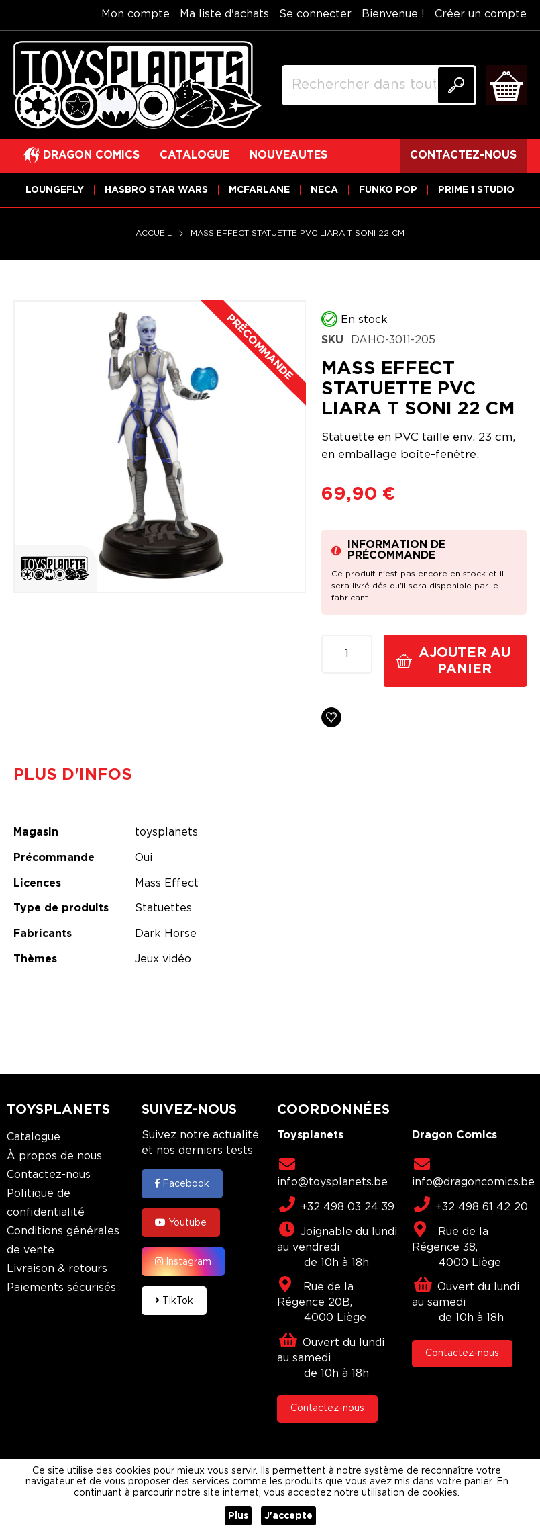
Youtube (181, 1222)
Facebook (182, 1183)
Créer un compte (481, 14)
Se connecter (315, 14)
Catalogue (33, 1137)
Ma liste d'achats (224, 14)
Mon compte (135, 14)
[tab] (82, 775)
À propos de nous (54, 1156)
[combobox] (379, 85)
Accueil (154, 233)
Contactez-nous (49, 1175)
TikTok (174, 1300)
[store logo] (137, 85)
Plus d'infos (72, 775)
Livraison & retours (57, 1269)
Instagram (183, 1261)
